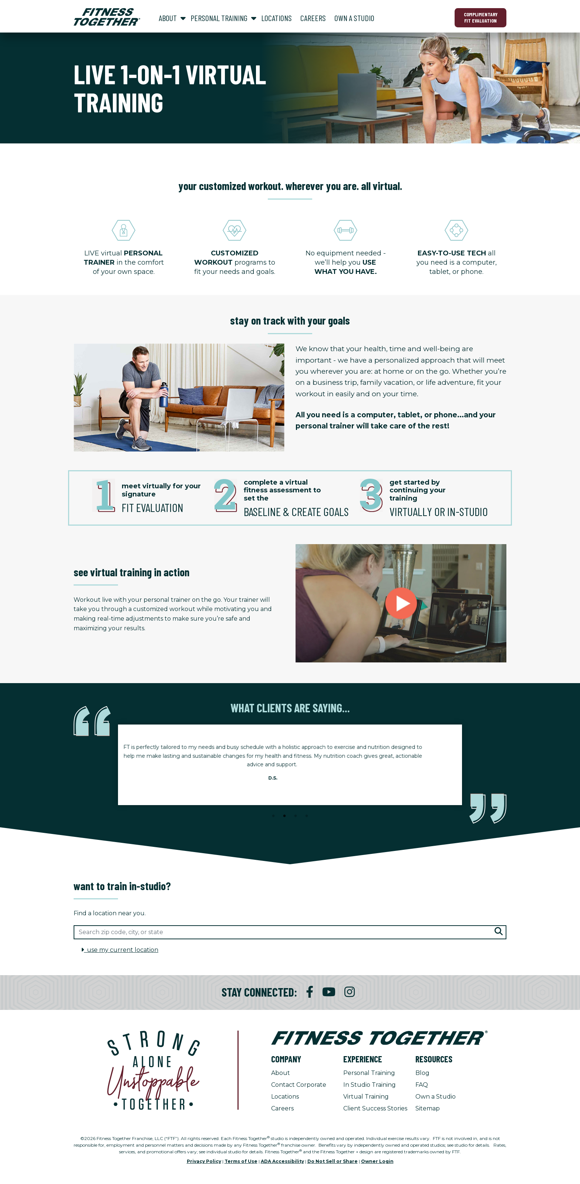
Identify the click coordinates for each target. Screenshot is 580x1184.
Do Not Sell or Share (332, 1161)
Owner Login (377, 1161)
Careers (282, 1108)
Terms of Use (241, 1161)
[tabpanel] (290, 765)
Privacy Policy (204, 1161)
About (280, 1072)
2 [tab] (284, 816)
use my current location (119, 949)
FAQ (421, 1084)
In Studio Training (369, 1084)
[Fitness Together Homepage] (107, 17)
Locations (285, 1096)
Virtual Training (366, 1096)
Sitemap (427, 1108)
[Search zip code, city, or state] (290, 932)
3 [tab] (295, 816)
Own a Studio (435, 1096)
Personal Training (369, 1072)
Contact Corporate (298, 1084)
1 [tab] (273, 816)
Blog (422, 1072)
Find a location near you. (110, 913)
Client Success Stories (375, 1108)
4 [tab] (306, 816)
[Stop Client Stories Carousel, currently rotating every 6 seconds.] (290, 826)
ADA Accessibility (282, 1161)
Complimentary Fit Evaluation (481, 17)
